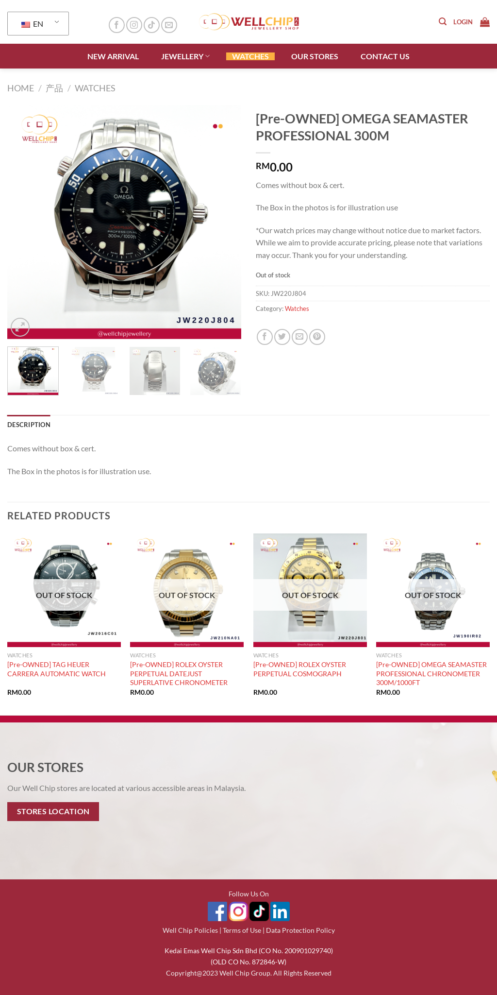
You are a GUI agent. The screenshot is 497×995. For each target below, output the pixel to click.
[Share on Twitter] (282, 337)
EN (32, 23)
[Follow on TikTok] (152, 25)
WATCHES (250, 56)
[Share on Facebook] (265, 337)
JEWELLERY (185, 56)
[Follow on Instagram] (134, 25)
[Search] (443, 21)
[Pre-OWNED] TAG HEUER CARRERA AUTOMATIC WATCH (56, 669)
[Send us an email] (169, 25)
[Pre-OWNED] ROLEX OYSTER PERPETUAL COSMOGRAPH (299, 669)
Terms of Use (242, 930)
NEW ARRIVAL (113, 56)
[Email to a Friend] (300, 337)
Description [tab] (28, 425)
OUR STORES (314, 56)
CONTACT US (385, 56)
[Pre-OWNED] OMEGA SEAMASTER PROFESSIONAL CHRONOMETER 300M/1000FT (431, 673)
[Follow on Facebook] (117, 25)
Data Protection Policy (300, 930)
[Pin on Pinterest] (317, 337)
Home (20, 88)
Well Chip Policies (190, 930)
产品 (54, 88)
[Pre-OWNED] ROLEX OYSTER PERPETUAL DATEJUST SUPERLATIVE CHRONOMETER (179, 673)
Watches (95, 88)
